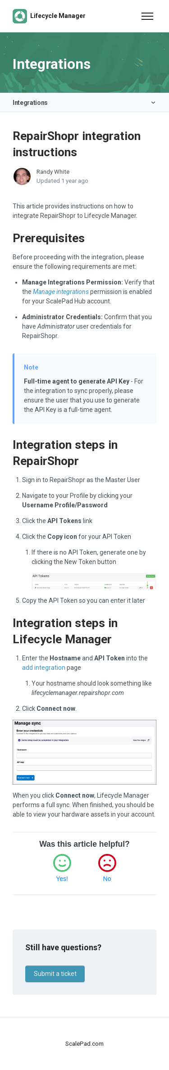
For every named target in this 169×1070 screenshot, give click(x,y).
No (107, 878)
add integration (43, 667)
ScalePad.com (84, 1043)
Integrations (30, 102)
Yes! (62, 878)
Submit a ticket (55, 973)
